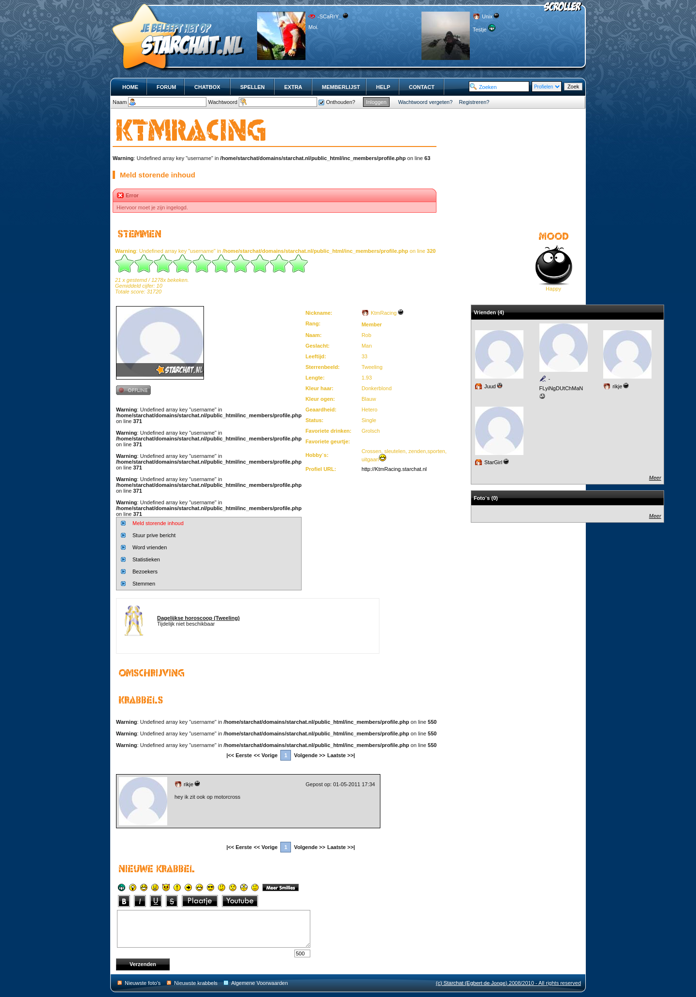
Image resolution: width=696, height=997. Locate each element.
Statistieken (146, 559)
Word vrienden (149, 547)
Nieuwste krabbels (196, 983)
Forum (166, 87)
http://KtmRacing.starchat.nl (394, 469)
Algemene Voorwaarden (259, 983)
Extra (293, 87)
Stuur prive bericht (153, 535)
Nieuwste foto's (142, 983)
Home (130, 87)
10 (298, 263)
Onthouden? (340, 102)
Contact (422, 87)
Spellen (252, 87)
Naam (120, 102)
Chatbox (207, 87)
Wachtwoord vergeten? (425, 102)
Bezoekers (145, 571)
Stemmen (143, 583)
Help (383, 87)
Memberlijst (341, 87)
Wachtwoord (222, 102)
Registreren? (474, 102)
